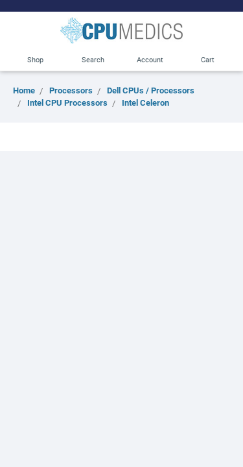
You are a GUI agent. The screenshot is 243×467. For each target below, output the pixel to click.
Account (150, 59)
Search (93, 59)
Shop (35, 59)
